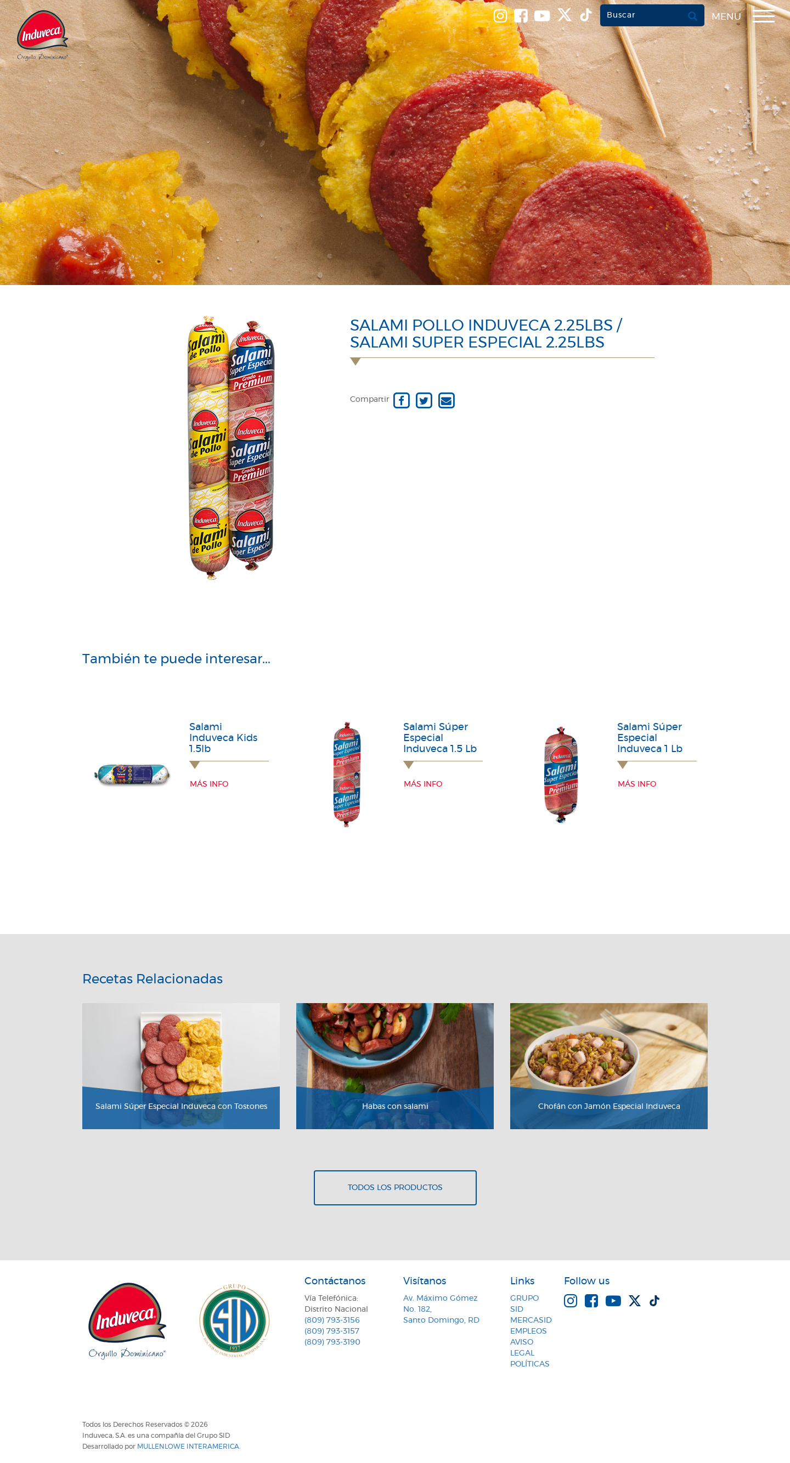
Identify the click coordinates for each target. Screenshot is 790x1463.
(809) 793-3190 (332, 1342)
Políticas (530, 1364)
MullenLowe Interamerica (188, 1446)
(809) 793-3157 (331, 1331)
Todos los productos (395, 1188)
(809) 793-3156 (332, 1320)
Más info (209, 784)
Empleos (528, 1331)
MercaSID (531, 1320)
